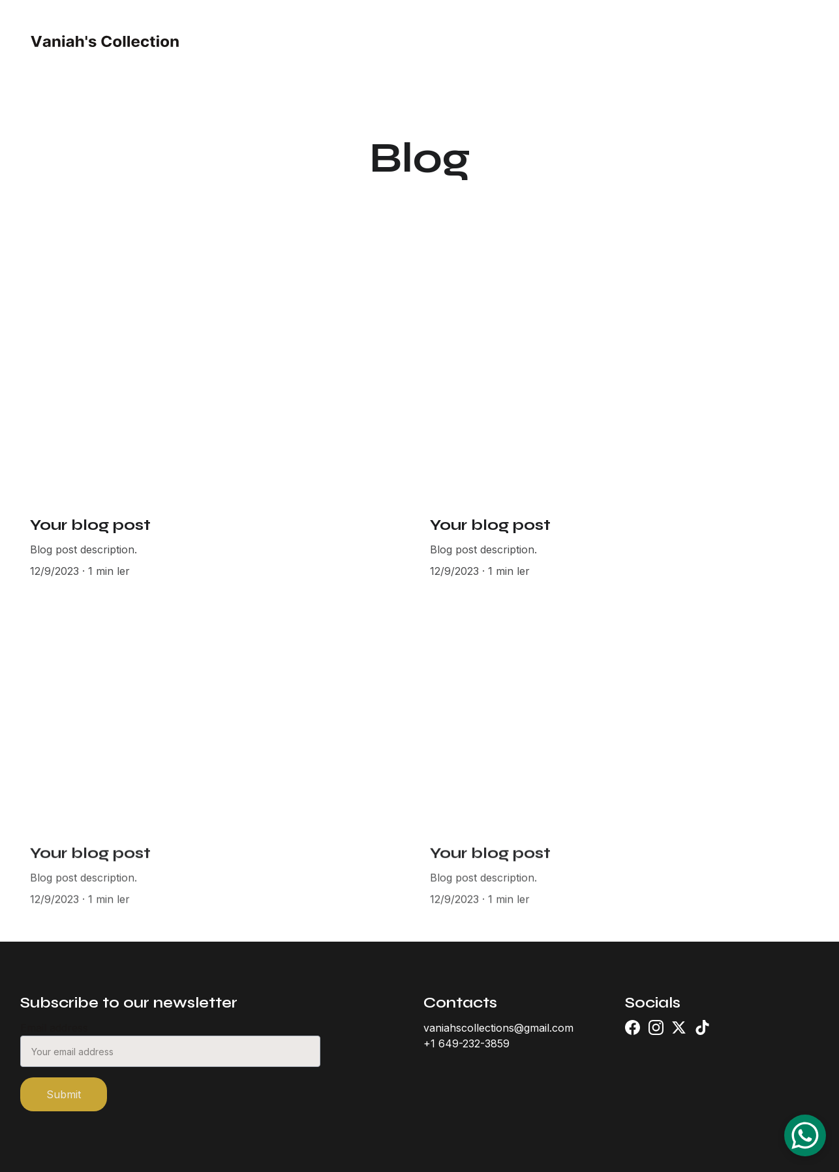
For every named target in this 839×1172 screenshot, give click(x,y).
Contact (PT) (572, 41)
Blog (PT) (649, 41)
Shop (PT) (493, 41)
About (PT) (418, 41)
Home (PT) (341, 41)
